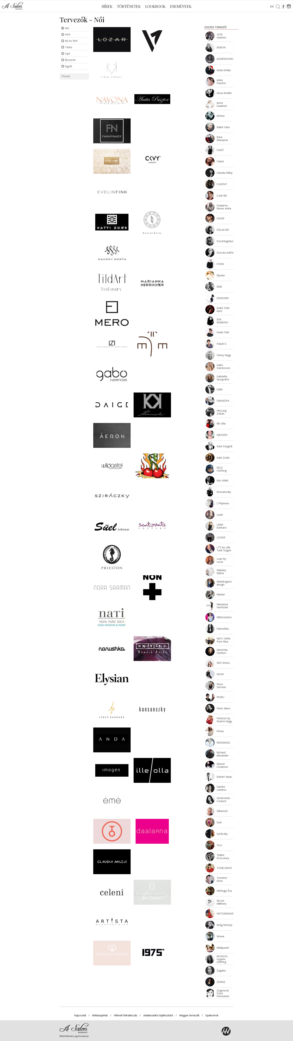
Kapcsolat (80, 1015)
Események (181, 6)
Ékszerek (68, 60)
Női (65, 28)
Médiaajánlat (100, 1015)
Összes (65, 76)
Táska (66, 47)
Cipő (65, 53)
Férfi (65, 34)
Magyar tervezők (189, 1015)
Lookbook (155, 6)
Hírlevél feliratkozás (125, 1015)
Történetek (129, 6)
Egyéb (66, 66)
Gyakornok (211, 1015)
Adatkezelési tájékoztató (158, 1015)
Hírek (107, 6)
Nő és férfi (69, 41)
